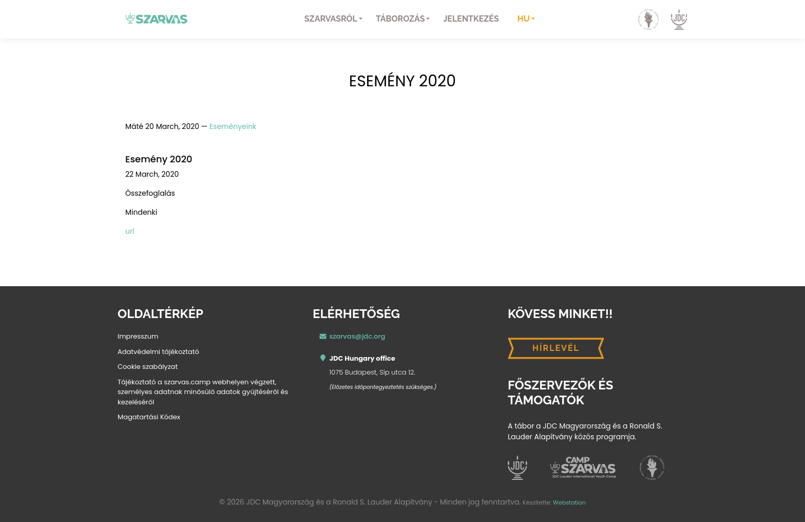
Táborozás (400, 19)
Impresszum (138, 336)
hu (524, 19)
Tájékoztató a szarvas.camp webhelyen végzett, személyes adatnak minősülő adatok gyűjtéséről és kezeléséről (203, 392)
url (130, 231)
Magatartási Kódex (149, 417)
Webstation (569, 502)
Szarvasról (330, 19)
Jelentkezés (471, 19)
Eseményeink (232, 126)
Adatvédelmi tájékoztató (158, 352)
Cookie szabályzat (148, 366)
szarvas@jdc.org (358, 336)
